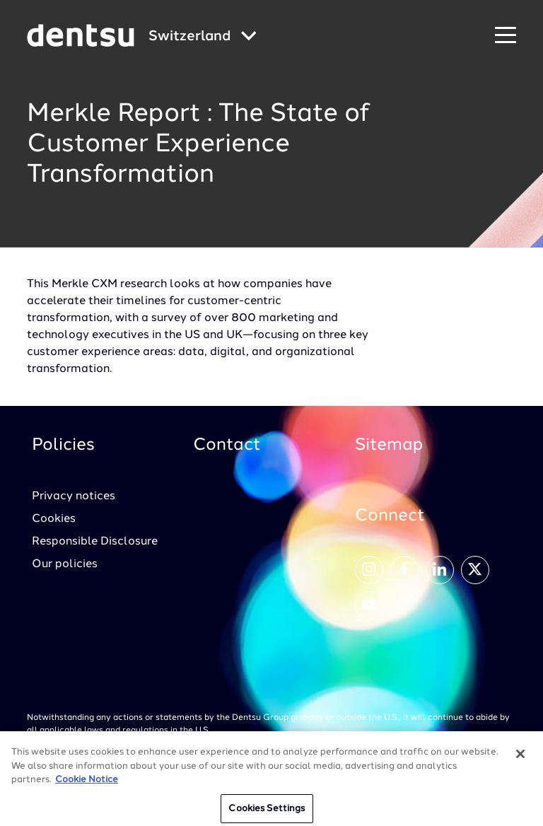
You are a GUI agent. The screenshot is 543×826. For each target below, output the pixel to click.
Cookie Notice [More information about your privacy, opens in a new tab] (86, 784)
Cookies (54, 519)
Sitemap (389, 445)
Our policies (65, 564)
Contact (227, 445)
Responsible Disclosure (95, 541)
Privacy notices (73, 496)
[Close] (520, 758)
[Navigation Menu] (505, 36)
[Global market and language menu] (202, 37)
